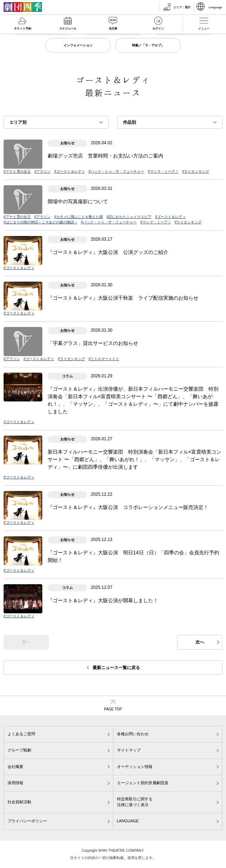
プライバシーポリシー (27, 821)
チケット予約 (22, 28)
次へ (200, 642)
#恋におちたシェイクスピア (129, 217)
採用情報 (15, 783)
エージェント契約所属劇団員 (142, 783)
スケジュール (67, 28)
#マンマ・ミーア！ (163, 171)
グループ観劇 (19, 750)
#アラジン (42, 171)
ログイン (158, 28)
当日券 (113, 28)
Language (215, 7)
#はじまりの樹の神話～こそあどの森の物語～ (40, 222)
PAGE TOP (113, 709)
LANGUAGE (128, 821)
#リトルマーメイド (104, 359)
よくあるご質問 (21, 734)
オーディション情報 (134, 766)
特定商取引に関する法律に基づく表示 (134, 801)
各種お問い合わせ (133, 734)
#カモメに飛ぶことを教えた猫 (78, 217)
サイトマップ (129, 750)
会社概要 (15, 766)
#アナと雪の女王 (17, 171)
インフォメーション (78, 45)
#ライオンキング (195, 171)
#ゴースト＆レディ (69, 171)
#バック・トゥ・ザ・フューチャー (117, 171)
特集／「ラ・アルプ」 (148, 45)
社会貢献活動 (19, 802)
